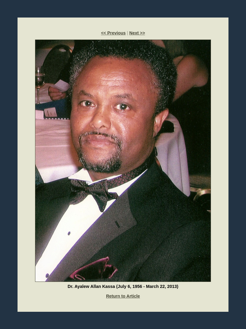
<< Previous (113, 33)
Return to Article (123, 296)
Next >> (137, 33)
